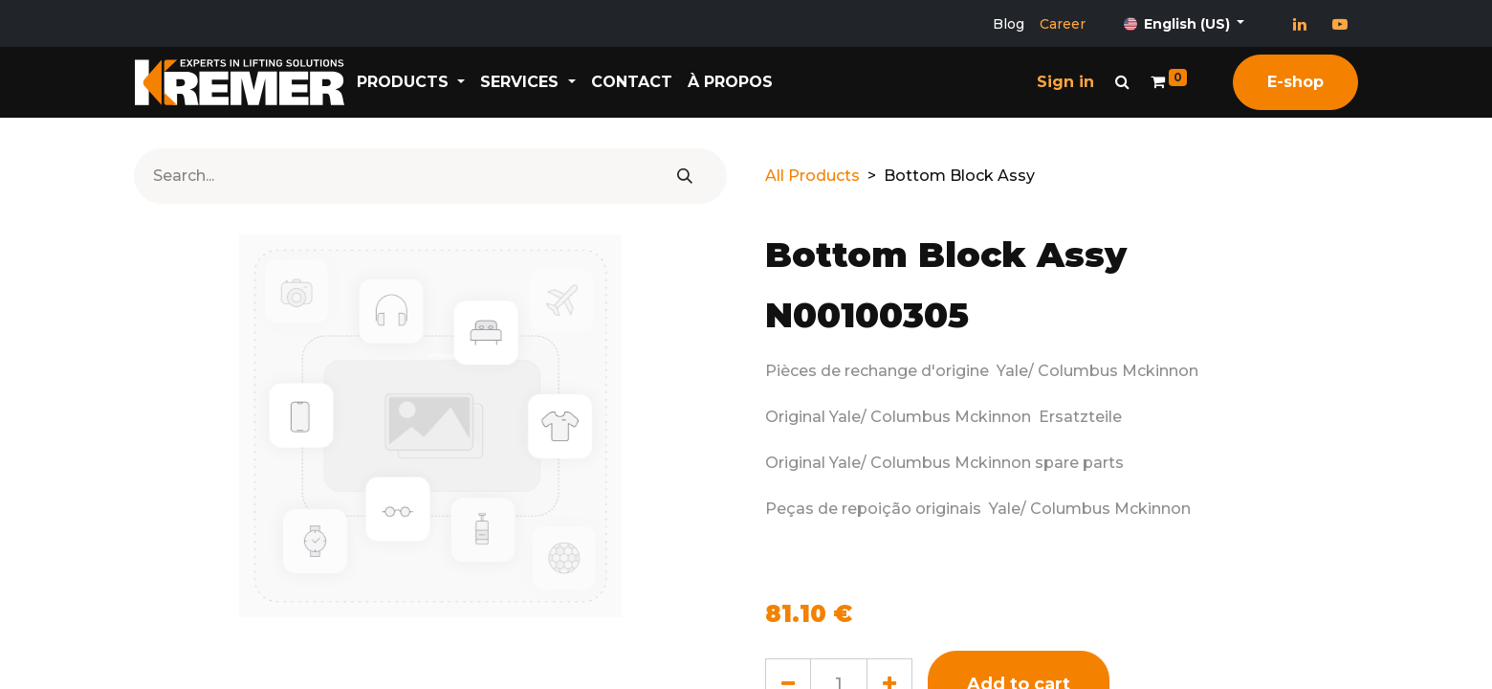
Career (1063, 24)
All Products (812, 176)
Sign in (1065, 82)
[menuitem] (642, 82)
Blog (1008, 24)
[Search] (685, 176)
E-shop (1295, 82)
